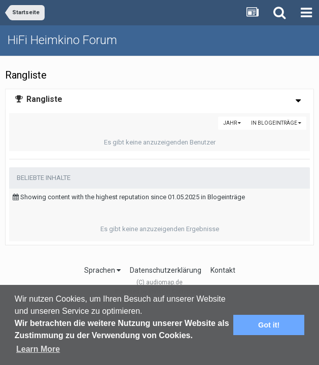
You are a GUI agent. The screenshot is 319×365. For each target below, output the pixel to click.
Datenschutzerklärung (165, 270)
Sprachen (102, 270)
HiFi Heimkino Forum (62, 40)
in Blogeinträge (276, 123)
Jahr (232, 123)
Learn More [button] (38, 349)
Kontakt (222, 270)
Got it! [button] (268, 325)
